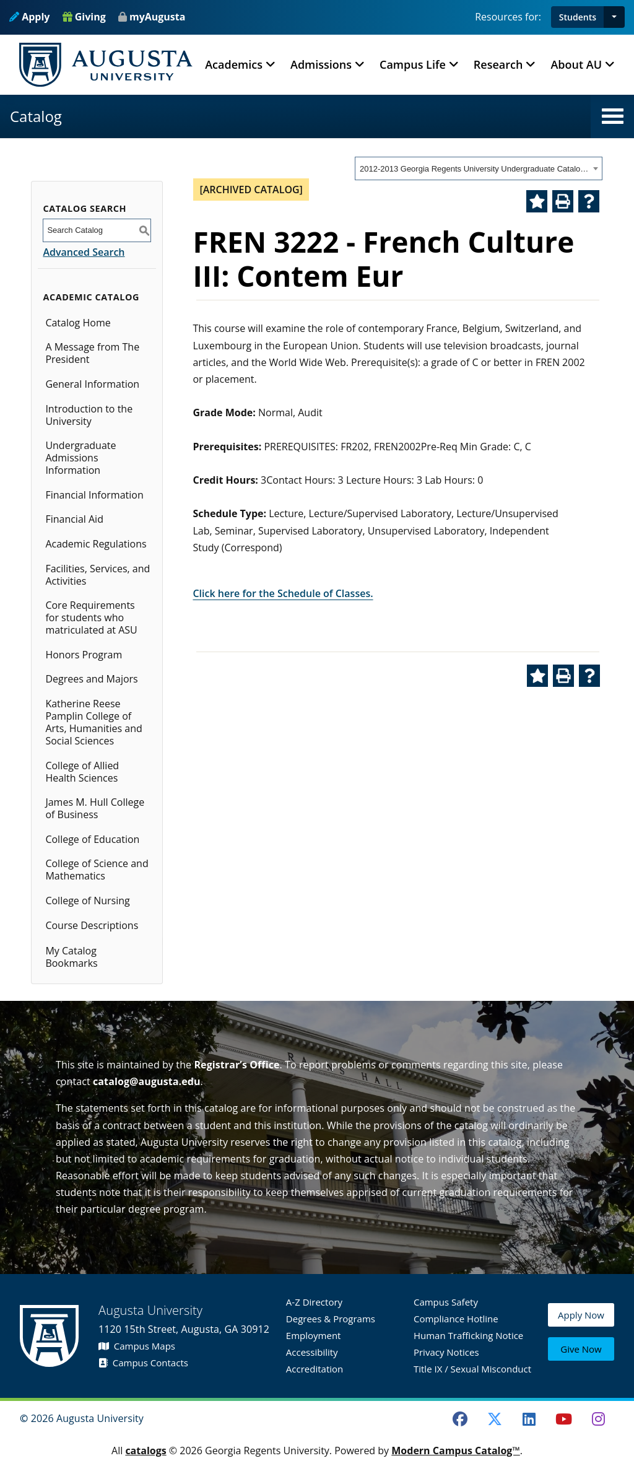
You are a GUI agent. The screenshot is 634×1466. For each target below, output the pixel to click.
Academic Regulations (95, 544)
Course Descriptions (91, 925)
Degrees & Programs (330, 1318)
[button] (614, 17)
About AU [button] (576, 64)
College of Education (92, 839)
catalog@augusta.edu (147, 1081)
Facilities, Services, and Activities (97, 575)
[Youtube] (564, 1419)
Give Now (580, 1350)
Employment (313, 1335)
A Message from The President (92, 353)
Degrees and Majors (91, 679)
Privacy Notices (446, 1352)
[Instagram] (598, 1419)
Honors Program (83, 654)
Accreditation (314, 1369)
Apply (29, 17)
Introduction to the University (88, 415)
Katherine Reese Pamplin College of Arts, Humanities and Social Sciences (93, 722)
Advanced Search (83, 252)
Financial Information (94, 495)
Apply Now (581, 1321)
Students (577, 17)
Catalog (36, 116)
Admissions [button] (321, 64)
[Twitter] (495, 1419)
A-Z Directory (314, 1302)
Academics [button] (234, 64)
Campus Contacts (143, 1362)
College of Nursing (87, 900)
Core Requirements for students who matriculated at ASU (91, 617)
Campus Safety (446, 1302)
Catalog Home (77, 322)
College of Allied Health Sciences (82, 772)
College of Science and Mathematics (96, 870)
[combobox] (478, 168)
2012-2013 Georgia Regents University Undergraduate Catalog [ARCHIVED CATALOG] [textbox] (474, 168)
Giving (84, 17)
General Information (92, 384)
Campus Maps (136, 1346)
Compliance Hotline (456, 1318)
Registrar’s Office (236, 1064)
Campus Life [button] (413, 64)
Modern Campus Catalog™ (455, 1450)
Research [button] (498, 64)
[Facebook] (460, 1419)
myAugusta (157, 17)
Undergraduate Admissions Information (80, 457)
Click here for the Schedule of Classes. (283, 593)
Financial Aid (74, 519)
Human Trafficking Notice (468, 1335)
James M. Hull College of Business (94, 808)
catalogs (145, 1450)
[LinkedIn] (529, 1419)
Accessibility (312, 1352)
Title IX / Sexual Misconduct (472, 1369)
